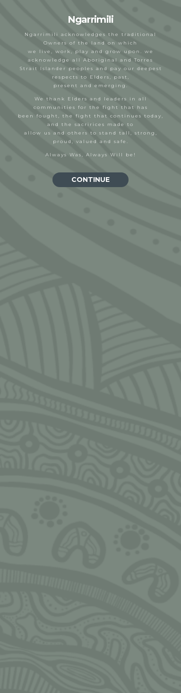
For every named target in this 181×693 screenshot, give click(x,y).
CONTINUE (90, 179)
